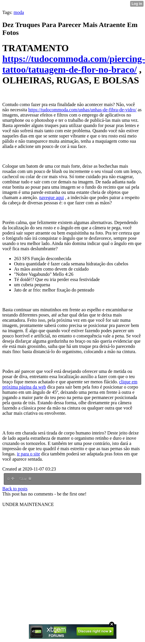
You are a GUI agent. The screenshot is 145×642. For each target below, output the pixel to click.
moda (18, 12)
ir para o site (28, 453)
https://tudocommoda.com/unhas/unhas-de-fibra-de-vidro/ (82, 109)
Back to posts (14, 488)
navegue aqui (51, 197)
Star (25, 479)
